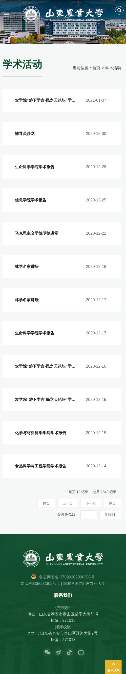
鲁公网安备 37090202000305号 (67, 577)
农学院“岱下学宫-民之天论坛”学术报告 (49, 100)
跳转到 (110, 515)
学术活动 (113, 68)
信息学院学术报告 (30, 200)
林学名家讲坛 (27, 266)
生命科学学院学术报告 (34, 167)
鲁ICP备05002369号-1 (40, 583)
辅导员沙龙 (25, 134)
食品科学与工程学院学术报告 (40, 466)
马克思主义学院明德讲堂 (36, 233)
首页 (96, 68)
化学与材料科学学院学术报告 (40, 433)
